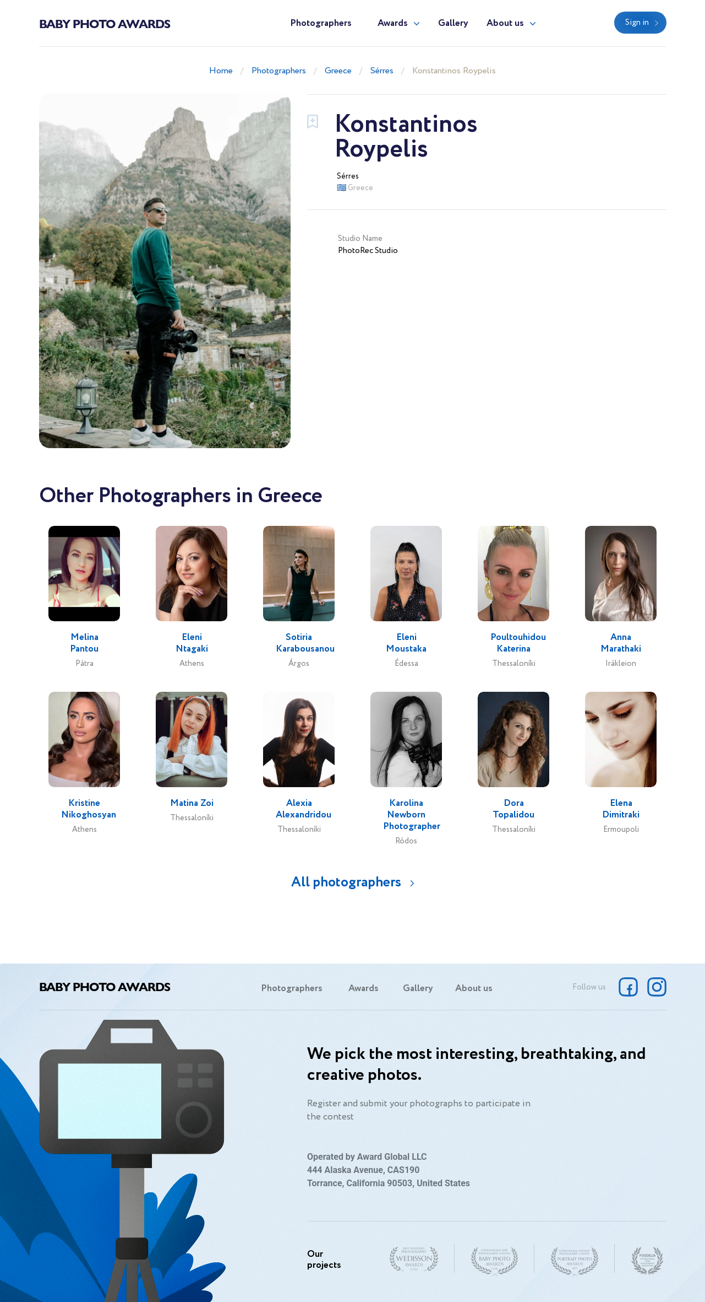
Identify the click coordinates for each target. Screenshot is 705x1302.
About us (505, 23)
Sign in (637, 23)
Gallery (453, 23)
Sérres (382, 70)
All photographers (346, 882)
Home (221, 70)
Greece (338, 70)
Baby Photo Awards (104, 23)
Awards (393, 23)
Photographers (321, 23)
